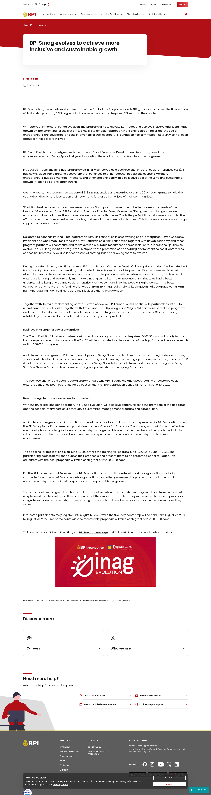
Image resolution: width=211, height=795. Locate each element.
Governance (66, 756)
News (153, 5)
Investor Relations (69, 751)
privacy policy (60, 784)
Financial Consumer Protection (97, 752)
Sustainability (165, 5)
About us (143, 5)
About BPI (28, 25)
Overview (65, 747)
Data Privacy (94, 747)
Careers (64, 770)
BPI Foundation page (93, 532)
